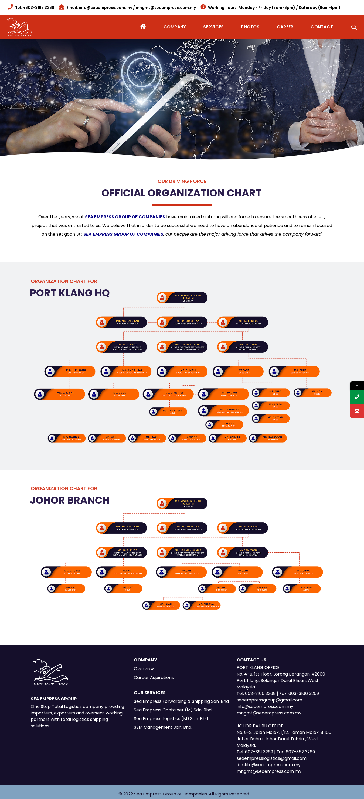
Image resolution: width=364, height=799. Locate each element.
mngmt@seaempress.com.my (269, 713)
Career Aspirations (154, 677)
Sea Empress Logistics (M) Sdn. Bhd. (171, 719)
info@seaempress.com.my (265, 706)
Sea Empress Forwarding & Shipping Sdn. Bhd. (182, 701)
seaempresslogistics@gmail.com (272, 758)
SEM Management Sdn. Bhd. (163, 727)
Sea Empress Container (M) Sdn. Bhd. (173, 710)
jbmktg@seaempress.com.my (269, 765)
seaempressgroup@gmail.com (269, 700)
